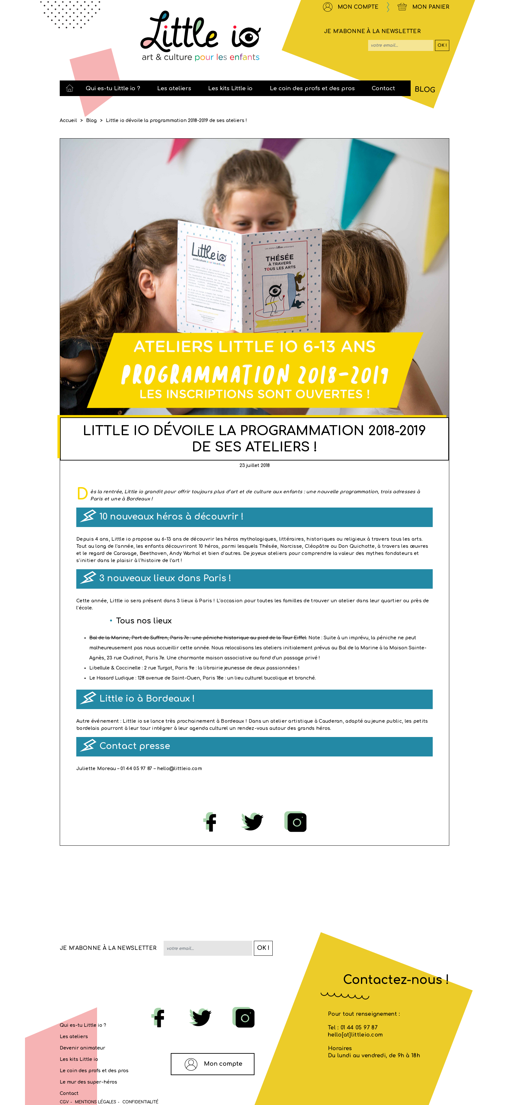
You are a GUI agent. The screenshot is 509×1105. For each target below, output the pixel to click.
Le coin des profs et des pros (94, 1070)
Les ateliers (74, 1036)
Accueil (68, 120)
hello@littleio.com (179, 768)
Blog (91, 120)
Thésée (268, 546)
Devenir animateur (82, 1048)
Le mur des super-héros (88, 1082)
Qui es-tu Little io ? (83, 1025)
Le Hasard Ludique (111, 678)
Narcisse (291, 546)
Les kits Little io (79, 1059)
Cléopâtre (317, 546)
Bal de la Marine (109, 637)
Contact (69, 1093)
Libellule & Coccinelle (115, 668)
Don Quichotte (356, 546)
